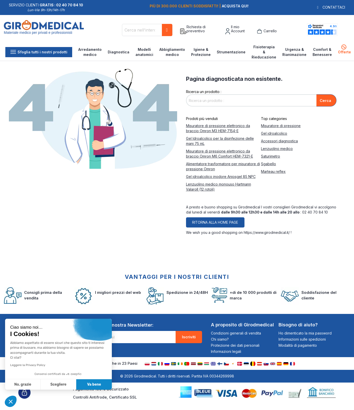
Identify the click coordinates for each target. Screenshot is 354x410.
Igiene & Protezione (201, 52)
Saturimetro (270, 156)
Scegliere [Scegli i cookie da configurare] (58, 384)
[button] (11, 401)
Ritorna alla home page (215, 222)
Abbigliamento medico (172, 52)
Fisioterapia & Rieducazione (264, 52)
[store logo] (44, 31)
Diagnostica (118, 52)
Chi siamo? (220, 339)
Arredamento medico (90, 52)
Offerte (344, 49)
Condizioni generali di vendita (236, 333)
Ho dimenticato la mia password (305, 333)
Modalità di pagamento (298, 345)
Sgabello (268, 164)
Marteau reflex (273, 171)
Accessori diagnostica (279, 141)
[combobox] (147, 30)
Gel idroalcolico (274, 133)
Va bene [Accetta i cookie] (94, 384)
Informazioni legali (226, 351)
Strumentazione (231, 52)
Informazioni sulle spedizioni (302, 339)
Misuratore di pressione (281, 126)
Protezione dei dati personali (235, 345)
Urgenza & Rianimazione (294, 52)
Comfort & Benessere (322, 52)
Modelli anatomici (144, 52)
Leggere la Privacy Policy (27, 365)
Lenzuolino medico (277, 148)
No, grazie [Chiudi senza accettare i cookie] (22, 384)
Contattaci (333, 7)
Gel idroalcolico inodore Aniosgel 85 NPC (221, 176)
